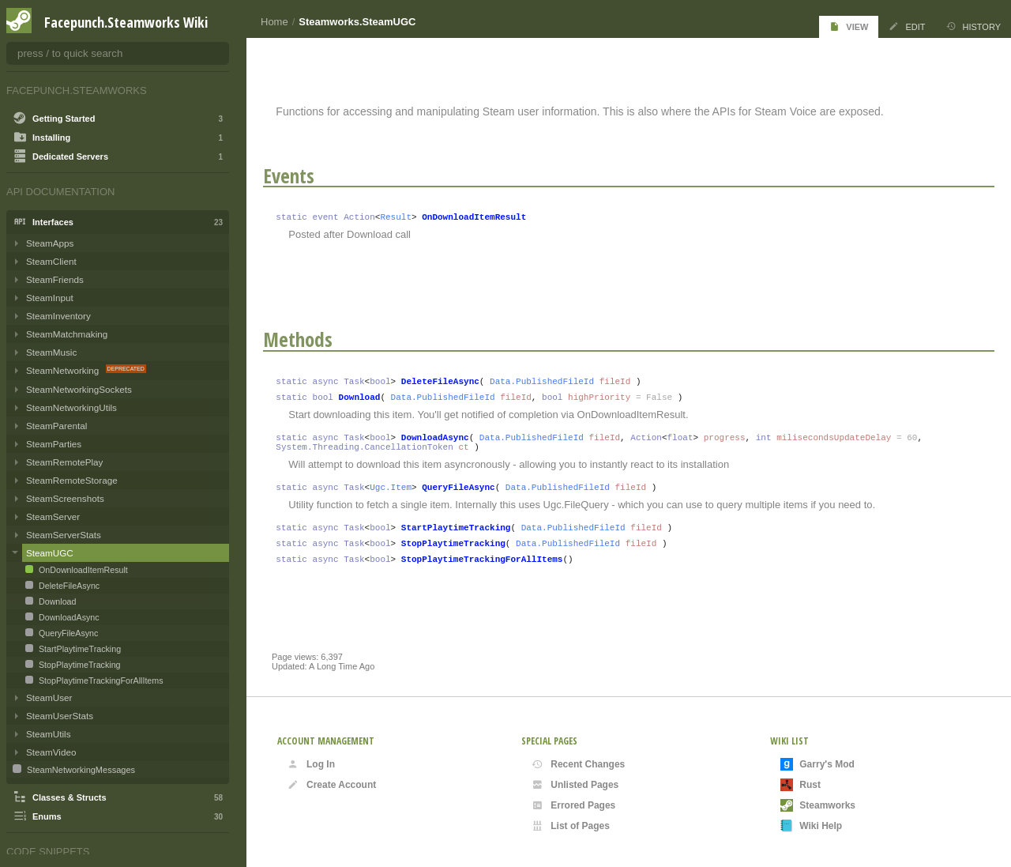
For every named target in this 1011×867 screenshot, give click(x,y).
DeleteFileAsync (448, 382)
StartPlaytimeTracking (464, 540)
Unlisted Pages (575, 784)
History (974, 26)
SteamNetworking (64, 370)
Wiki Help (811, 826)
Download (368, 400)
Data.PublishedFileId (550, 382)
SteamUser (49, 697)
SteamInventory (58, 316)
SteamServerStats (63, 535)
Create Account (332, 784)
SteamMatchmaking (66, 334)
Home (274, 22)
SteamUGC (49, 553)
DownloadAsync (443, 443)
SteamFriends (55, 279)
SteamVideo (51, 752)
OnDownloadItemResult (482, 216)
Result (404, 216)
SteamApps (49, 243)
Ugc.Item (399, 497)
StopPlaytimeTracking (461, 558)
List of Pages (571, 826)
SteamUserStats (59, 716)
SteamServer (53, 516)
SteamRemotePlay (64, 462)
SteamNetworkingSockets (79, 389)
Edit (907, 26)
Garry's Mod (817, 764)
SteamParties (53, 444)
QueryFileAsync (466, 497)
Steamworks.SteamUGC (357, 22)
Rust (800, 784)
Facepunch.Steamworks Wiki (126, 22)
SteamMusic (51, 352)
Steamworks (817, 805)
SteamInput (49, 297)
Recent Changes (578, 764)
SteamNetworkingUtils (71, 407)
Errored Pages (573, 805)
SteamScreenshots (65, 498)
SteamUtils (48, 734)
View (848, 26)
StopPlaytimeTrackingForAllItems (490, 576)
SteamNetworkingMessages (79, 770)
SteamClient (51, 261)
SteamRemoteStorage (72, 480)
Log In (311, 764)
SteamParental (56, 425)
